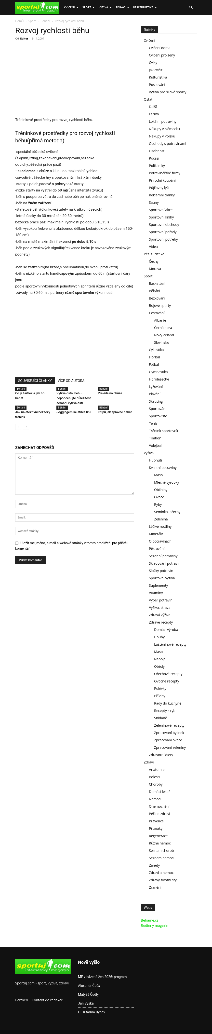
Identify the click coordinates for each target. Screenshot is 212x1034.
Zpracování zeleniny (170, 747)
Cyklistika (156, 349)
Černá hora (163, 327)
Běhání (45, 21)
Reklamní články (162, 195)
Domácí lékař (159, 791)
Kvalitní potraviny (163, 467)
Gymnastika (158, 371)
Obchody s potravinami (167, 143)
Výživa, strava (159, 607)
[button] (191, 7)
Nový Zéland (164, 335)
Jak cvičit (155, 70)
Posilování (157, 84)
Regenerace (158, 835)
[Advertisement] (56, 80)
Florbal (154, 357)
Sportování (157, 408)
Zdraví (122, 7)
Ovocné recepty (166, 681)
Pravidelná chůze (110, 393)
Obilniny (160, 489)
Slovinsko (161, 342)
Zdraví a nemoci (161, 872)
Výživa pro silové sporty (167, 92)
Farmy (154, 114)
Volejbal (155, 445)
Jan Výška (86, 1003)
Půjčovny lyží (159, 187)
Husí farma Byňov (91, 1012)
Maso (158, 475)
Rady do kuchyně (167, 703)
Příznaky (155, 828)
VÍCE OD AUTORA (71, 381)
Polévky (160, 688)
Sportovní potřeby (163, 239)
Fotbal (154, 364)
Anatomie (156, 769)
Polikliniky (157, 165)
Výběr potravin (160, 600)
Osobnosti (157, 151)
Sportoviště (158, 416)
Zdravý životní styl (163, 880)
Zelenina (161, 519)
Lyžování (156, 386)
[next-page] (26, 427)
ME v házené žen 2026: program (102, 977)
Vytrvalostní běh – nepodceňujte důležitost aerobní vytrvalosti (73, 398)
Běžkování (157, 298)
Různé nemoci (160, 843)
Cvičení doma (159, 47)
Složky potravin (161, 570)
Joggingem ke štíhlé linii (73, 412)
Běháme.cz (149, 920)
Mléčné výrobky (166, 482)
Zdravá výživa (159, 614)
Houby (159, 637)
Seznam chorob (161, 850)
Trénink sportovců (163, 430)
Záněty (154, 865)
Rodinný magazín (154, 925)
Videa (153, 246)
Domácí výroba (166, 629)
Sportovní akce (160, 209)
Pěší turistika (145, 7)
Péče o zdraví (159, 813)
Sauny (154, 202)
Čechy (154, 261)
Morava (155, 268)
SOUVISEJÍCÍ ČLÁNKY (35, 381)
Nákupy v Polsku (162, 136)
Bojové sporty (160, 305)
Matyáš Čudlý (88, 994)
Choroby (156, 784)
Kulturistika (158, 77)
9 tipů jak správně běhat (115, 412)
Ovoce (159, 497)
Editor (24, 38)
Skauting (156, 401)
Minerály (156, 533)
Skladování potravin (164, 563)
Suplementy (158, 585)
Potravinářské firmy (164, 173)
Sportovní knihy (161, 217)
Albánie (160, 320)
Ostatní (149, 99)
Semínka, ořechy (167, 511)
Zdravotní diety (161, 754)
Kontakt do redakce (47, 1000)
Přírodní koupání (162, 180)
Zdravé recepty (161, 622)
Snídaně (160, 718)
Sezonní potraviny (163, 556)
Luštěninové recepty (170, 644)
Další (153, 106)
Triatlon (155, 438)
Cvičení (71, 7)
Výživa (105, 7)
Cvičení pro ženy (162, 55)
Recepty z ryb (164, 710)
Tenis (153, 423)
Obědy (159, 666)
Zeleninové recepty (169, 725)
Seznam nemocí (161, 858)
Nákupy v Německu (164, 128)
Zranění (155, 887)
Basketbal (157, 283)
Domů (19, 21)
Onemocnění (159, 806)
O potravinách (160, 541)
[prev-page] (18, 427)
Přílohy (159, 696)
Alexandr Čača (89, 986)
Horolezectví (159, 379)
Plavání (154, 394)
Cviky (153, 62)
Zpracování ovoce (168, 740)
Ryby (158, 504)
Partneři (21, 1000)
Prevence (156, 821)
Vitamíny (156, 592)
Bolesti (154, 777)
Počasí (154, 158)
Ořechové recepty (168, 673)
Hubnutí (155, 460)
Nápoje (160, 659)
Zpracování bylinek (169, 732)
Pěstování (156, 548)
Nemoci (155, 799)
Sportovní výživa (162, 578)
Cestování (157, 313)
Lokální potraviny (162, 121)
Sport (88, 7)
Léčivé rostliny (160, 526)
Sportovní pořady (163, 232)
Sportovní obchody (164, 224)
